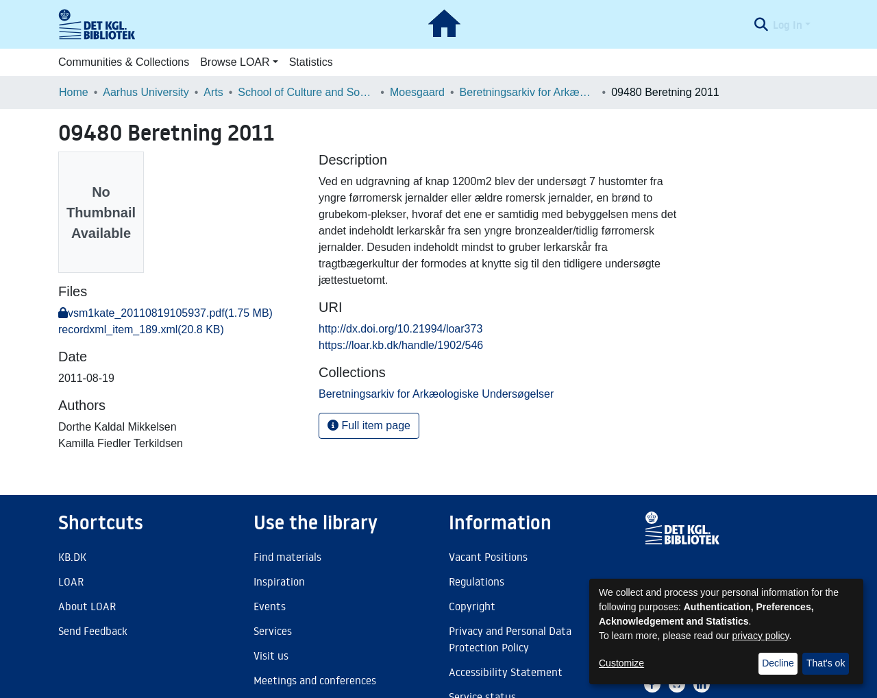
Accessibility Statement (506, 672)
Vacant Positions (488, 557)
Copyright (472, 606)
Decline (778, 663)
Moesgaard (417, 92)
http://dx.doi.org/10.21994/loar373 (400, 329)
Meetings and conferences (315, 680)
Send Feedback (92, 631)
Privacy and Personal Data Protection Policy (510, 639)
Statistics (311, 62)
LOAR (71, 581)
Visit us (271, 655)
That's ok (825, 663)
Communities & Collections (123, 62)
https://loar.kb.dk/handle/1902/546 (401, 345)
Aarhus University (145, 92)
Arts (213, 92)
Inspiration (279, 581)
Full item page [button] (369, 425)
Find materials (287, 557)
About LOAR (87, 606)
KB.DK (72, 557)
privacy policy (760, 635)
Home (73, 92)
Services (273, 631)
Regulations (476, 581)
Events (270, 606)
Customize (621, 663)
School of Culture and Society (306, 92)
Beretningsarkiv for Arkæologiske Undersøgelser (528, 92)
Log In (787, 24)
